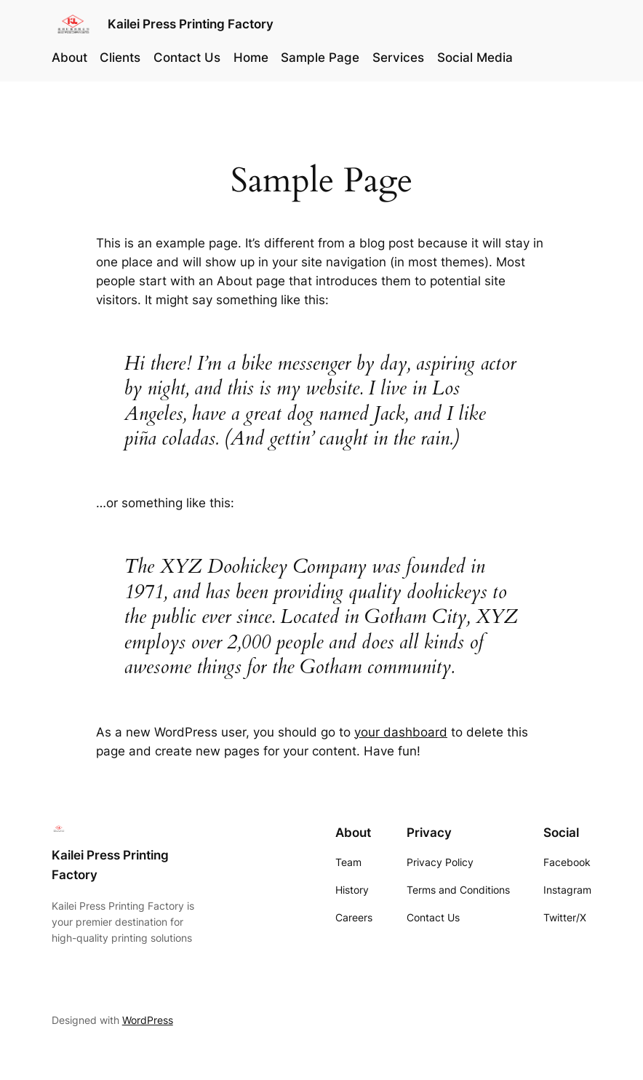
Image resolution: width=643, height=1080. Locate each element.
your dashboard (400, 732)
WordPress (147, 1020)
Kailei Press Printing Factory (190, 23)
